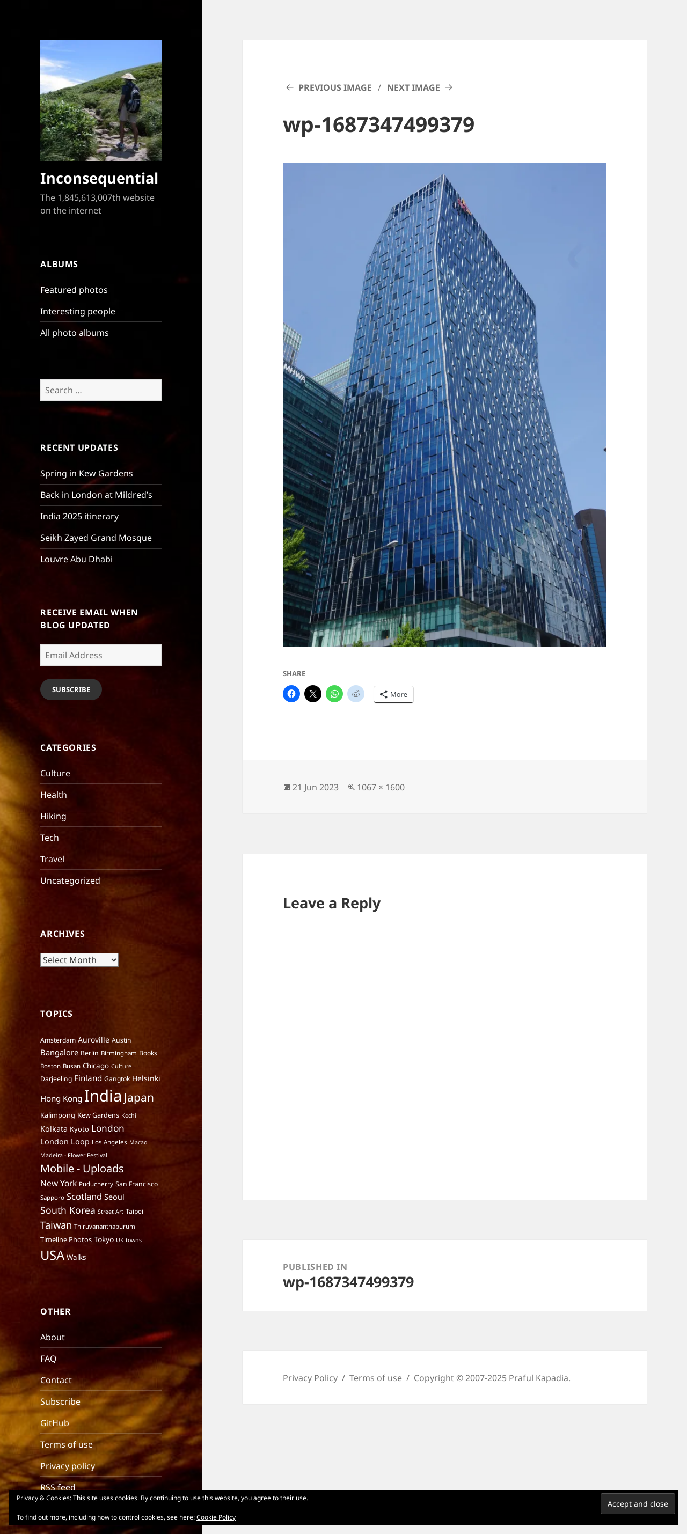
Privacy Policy (310, 1378)
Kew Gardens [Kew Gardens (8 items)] (98, 1115)
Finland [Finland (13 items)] (88, 1078)
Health (53, 795)
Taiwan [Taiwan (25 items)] (56, 1224)
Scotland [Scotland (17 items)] (84, 1196)
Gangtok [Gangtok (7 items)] (117, 1078)
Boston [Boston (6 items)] (50, 1066)
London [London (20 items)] (108, 1127)
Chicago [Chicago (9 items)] (96, 1065)
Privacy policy (67, 1466)
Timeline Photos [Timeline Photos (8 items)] (66, 1239)
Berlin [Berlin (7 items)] (90, 1053)
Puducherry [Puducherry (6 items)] (96, 1184)
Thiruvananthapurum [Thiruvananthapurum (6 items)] (104, 1226)
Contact (56, 1380)
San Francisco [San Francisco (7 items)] (136, 1183)
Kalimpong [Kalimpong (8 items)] (57, 1115)
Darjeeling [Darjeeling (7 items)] (56, 1078)
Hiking (53, 816)
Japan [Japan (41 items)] (139, 1097)
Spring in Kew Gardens (86, 473)
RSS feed (58, 1487)
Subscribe (71, 689)
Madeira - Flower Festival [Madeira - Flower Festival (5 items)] (73, 1155)
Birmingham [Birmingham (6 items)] (119, 1053)
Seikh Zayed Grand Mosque (96, 538)
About (52, 1337)
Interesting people (77, 311)
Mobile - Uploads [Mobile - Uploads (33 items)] (82, 1168)
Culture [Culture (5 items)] (121, 1066)
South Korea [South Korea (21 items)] (68, 1209)
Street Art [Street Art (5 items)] (110, 1211)
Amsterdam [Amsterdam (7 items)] (58, 1040)
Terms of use (66, 1444)
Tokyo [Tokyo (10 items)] (104, 1239)
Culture (55, 773)
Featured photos (74, 290)
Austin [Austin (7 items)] (121, 1040)
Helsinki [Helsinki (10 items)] (146, 1078)
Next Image (413, 87)
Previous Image (335, 87)
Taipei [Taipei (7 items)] (134, 1211)
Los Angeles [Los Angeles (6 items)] (109, 1142)
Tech (49, 837)
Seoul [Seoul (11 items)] (114, 1197)
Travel (52, 859)
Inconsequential (99, 178)
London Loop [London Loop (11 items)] (65, 1141)
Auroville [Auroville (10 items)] (93, 1039)
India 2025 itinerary (79, 516)
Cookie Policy (216, 1517)
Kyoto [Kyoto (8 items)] (79, 1129)
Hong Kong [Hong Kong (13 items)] (61, 1098)
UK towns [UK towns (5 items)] (129, 1240)
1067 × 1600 (381, 787)
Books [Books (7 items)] (148, 1053)
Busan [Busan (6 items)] (72, 1066)
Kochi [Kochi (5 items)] (128, 1115)
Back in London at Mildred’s (96, 495)
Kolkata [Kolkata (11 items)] (54, 1129)
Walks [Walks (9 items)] (76, 1257)
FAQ (48, 1358)
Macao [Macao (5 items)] (138, 1142)
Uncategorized (70, 880)
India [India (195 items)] (103, 1095)
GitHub (54, 1423)
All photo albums (74, 333)
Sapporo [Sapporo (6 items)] (52, 1197)
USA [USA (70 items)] (52, 1255)
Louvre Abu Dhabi (76, 559)
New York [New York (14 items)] (58, 1183)
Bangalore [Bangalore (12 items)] (59, 1052)
